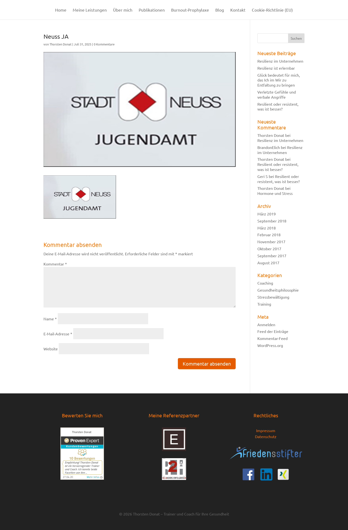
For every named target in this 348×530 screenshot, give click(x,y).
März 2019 (266, 213)
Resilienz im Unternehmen (280, 61)
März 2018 (266, 227)
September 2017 (271, 255)
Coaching (265, 282)
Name (50, 318)
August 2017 (268, 262)
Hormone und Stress (275, 193)
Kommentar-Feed (272, 338)
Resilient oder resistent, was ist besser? (277, 106)
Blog (219, 10)
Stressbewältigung (273, 296)
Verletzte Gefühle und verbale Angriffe (276, 94)
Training (264, 304)
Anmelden (266, 324)
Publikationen (152, 10)
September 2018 (271, 220)
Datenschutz (265, 436)
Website (51, 348)
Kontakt (238, 10)
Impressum (265, 430)
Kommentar (55, 263)
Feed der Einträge (272, 331)
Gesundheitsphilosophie (278, 289)
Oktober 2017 (269, 248)
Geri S (262, 176)
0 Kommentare (104, 44)
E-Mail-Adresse (58, 333)
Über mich (122, 10)
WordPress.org (270, 345)
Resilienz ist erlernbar (276, 68)
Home (60, 10)
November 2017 (271, 241)
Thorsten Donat (61, 44)
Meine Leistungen (90, 10)
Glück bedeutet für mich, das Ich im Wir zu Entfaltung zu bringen (278, 80)
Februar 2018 (269, 234)
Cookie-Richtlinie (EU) (272, 10)
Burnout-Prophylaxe (190, 10)
